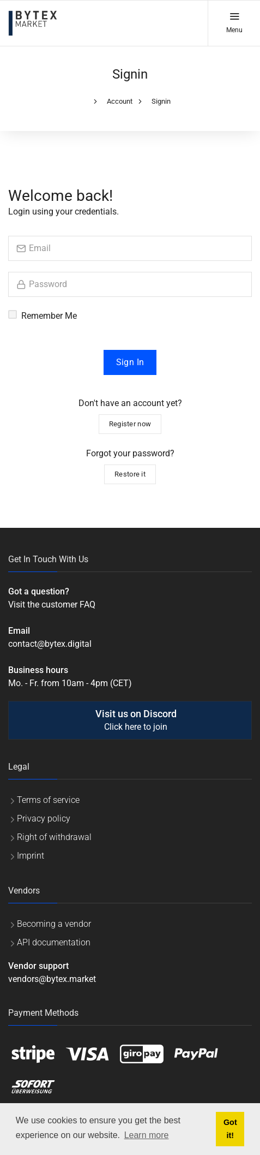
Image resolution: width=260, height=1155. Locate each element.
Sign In (130, 362)
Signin (161, 101)
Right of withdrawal (54, 837)
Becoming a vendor (54, 924)
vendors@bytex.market (52, 979)
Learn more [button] (146, 1135)
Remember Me (49, 316)
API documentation (53, 942)
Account (119, 101)
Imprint (30, 855)
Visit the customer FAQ (51, 604)
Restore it (130, 474)
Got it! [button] (230, 1129)
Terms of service (48, 800)
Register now (130, 424)
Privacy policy (43, 818)
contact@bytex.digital (50, 644)
